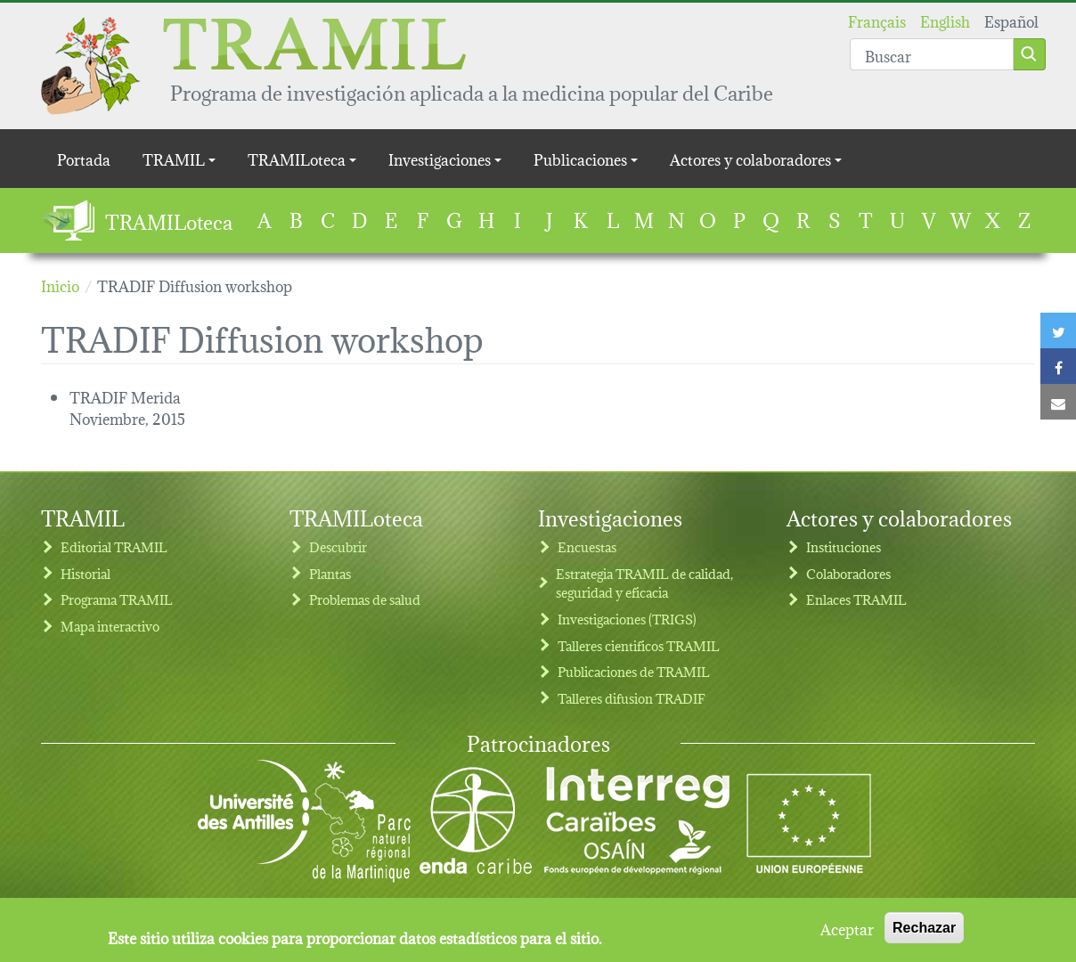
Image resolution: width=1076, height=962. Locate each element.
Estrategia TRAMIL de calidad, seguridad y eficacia (644, 583)
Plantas (330, 573)
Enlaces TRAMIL (856, 599)
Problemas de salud (364, 599)
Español (1011, 20)
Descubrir (338, 546)
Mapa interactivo (110, 626)
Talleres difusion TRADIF (631, 698)
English (945, 20)
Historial (85, 573)
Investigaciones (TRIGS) (627, 618)
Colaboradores (848, 573)
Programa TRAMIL (117, 599)
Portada (83, 158)
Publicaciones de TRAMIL (634, 671)
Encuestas (587, 546)
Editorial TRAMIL (114, 546)
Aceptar (847, 934)
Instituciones (843, 546)
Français (877, 20)
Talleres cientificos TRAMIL (639, 645)
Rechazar (924, 934)
